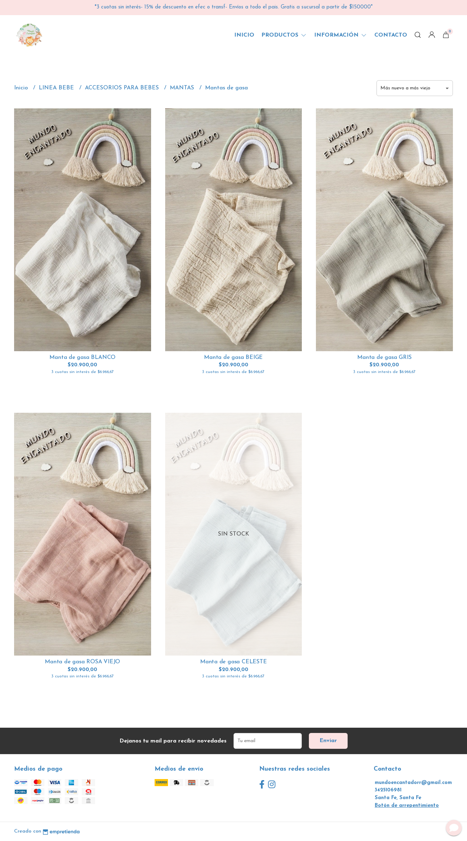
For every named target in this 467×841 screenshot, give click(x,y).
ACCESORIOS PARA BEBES (123, 88)
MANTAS (183, 88)
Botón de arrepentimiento (407, 805)
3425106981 (388, 790)
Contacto (390, 35)
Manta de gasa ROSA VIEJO (82, 662)
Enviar (328, 741)
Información (340, 35)
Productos (284, 35)
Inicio (244, 35)
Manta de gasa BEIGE (233, 357)
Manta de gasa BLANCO (82, 357)
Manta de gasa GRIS (384, 357)
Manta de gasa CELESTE (233, 662)
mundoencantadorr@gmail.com (413, 782)
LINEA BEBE (57, 88)
